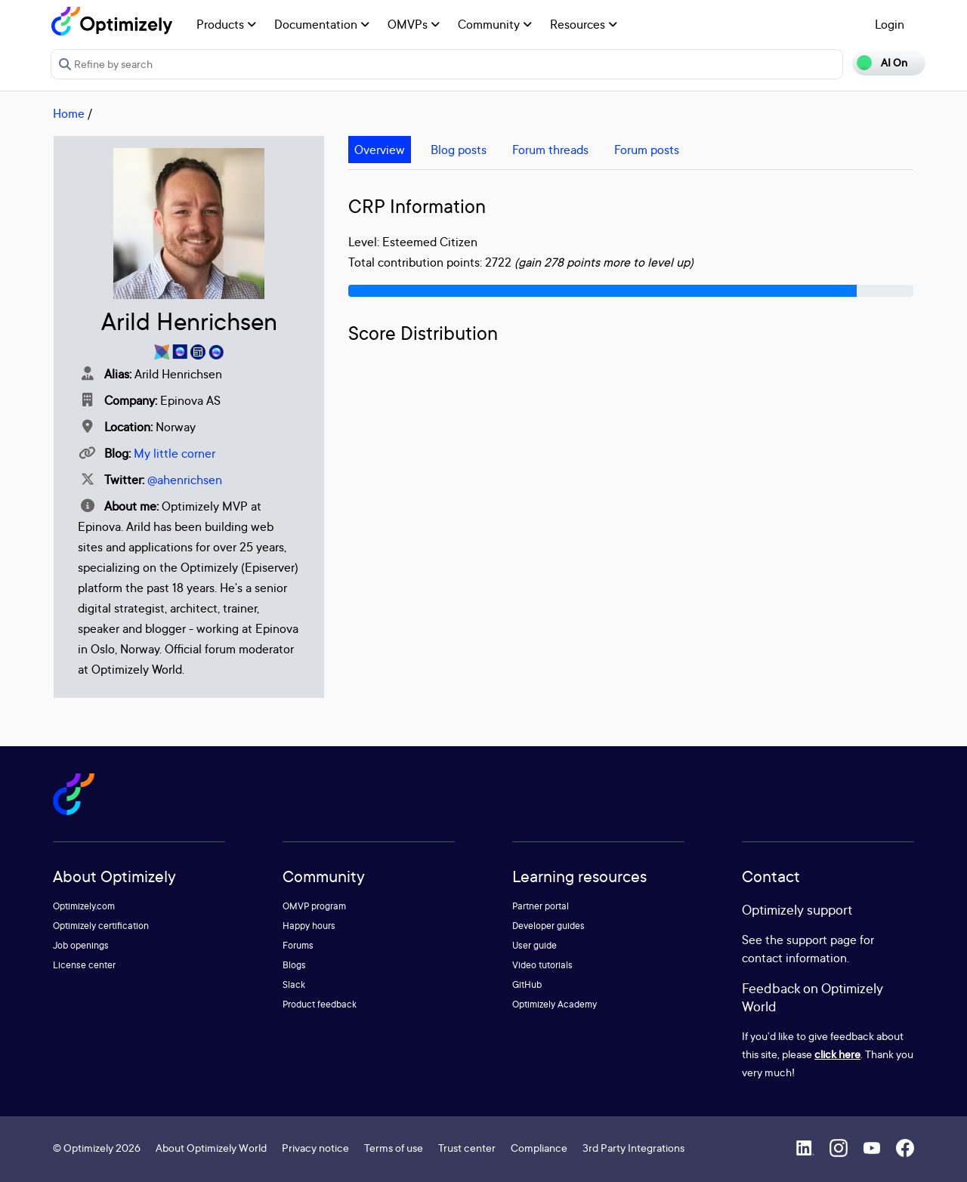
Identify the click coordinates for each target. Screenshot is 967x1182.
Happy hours (309, 925)
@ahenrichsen (184, 479)
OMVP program (314, 906)
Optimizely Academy (554, 1004)
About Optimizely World (211, 1147)
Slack (294, 984)
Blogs (294, 964)
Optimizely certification (101, 925)
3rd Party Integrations (633, 1147)
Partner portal (540, 906)
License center (84, 964)
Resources (583, 24)
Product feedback (320, 1004)
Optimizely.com (84, 906)
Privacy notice (315, 1147)
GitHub (527, 984)
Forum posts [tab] (646, 149)
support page (821, 939)
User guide (534, 945)
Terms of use (393, 1147)
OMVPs (414, 24)
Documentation (321, 24)
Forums (298, 945)
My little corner (174, 453)
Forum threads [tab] (550, 149)
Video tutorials (542, 964)
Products (226, 24)
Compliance (539, 1147)
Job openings (81, 945)
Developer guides (548, 925)
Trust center (467, 1147)
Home (69, 113)
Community (495, 24)
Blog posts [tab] (459, 149)
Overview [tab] (379, 149)
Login (889, 24)
